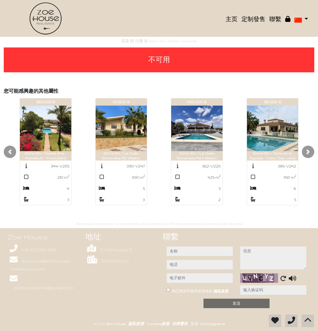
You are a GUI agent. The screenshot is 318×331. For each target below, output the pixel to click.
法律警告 (180, 324)
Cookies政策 (158, 324)
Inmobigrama (212, 324)
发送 (236, 303)
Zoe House (116, 324)
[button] (10, 152)
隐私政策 (220, 291)
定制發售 (253, 19)
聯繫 (275, 19)
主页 (232, 19)
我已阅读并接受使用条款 (200, 291)
